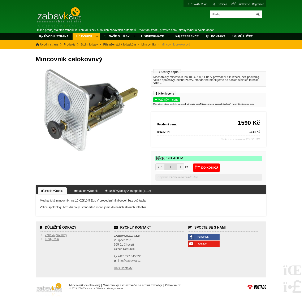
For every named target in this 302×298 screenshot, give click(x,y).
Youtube (202, 243)
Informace (152, 36)
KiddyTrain (52, 239)
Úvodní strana (59, 18)
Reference (187, 36)
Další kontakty (123, 268)
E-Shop (84, 36)
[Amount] (170, 167)
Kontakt (215, 36)
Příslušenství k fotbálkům (119, 44)
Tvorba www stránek (256, 287)
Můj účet (242, 36)
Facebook (203, 236)
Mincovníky (148, 44)
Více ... (158, 83)
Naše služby (117, 36)
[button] (247, 3)
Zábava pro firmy (56, 235)
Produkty (69, 44)
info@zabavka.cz (129, 260)
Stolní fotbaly (89, 44)
